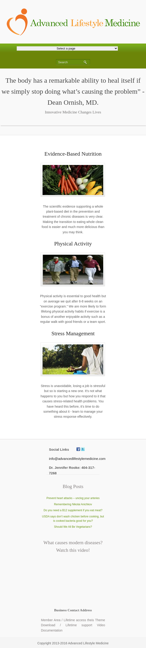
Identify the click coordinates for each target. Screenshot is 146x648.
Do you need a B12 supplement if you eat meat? (73, 510)
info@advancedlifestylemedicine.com (77, 459)
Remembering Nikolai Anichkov (73, 504)
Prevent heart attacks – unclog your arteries (73, 498)
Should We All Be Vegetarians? (73, 526)
